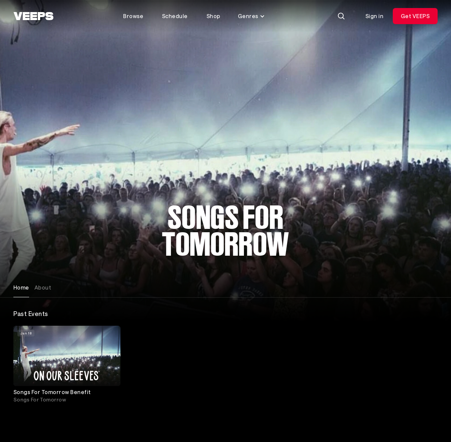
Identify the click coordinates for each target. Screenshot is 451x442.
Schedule (175, 16)
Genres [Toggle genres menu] (251, 16)
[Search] (341, 16)
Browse (133, 16)
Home (21, 287)
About (42, 287)
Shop (213, 16)
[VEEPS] (33, 16)
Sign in (374, 16)
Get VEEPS (415, 16)
